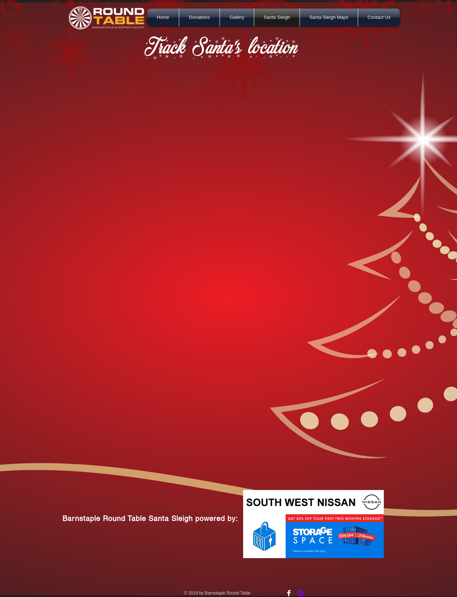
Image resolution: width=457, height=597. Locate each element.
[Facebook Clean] (289, 593)
